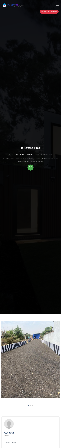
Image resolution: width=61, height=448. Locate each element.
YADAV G (9, 433)
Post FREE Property (49, 11)
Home (11, 154)
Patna (29, 154)
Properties (20, 154)
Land (36, 154)
